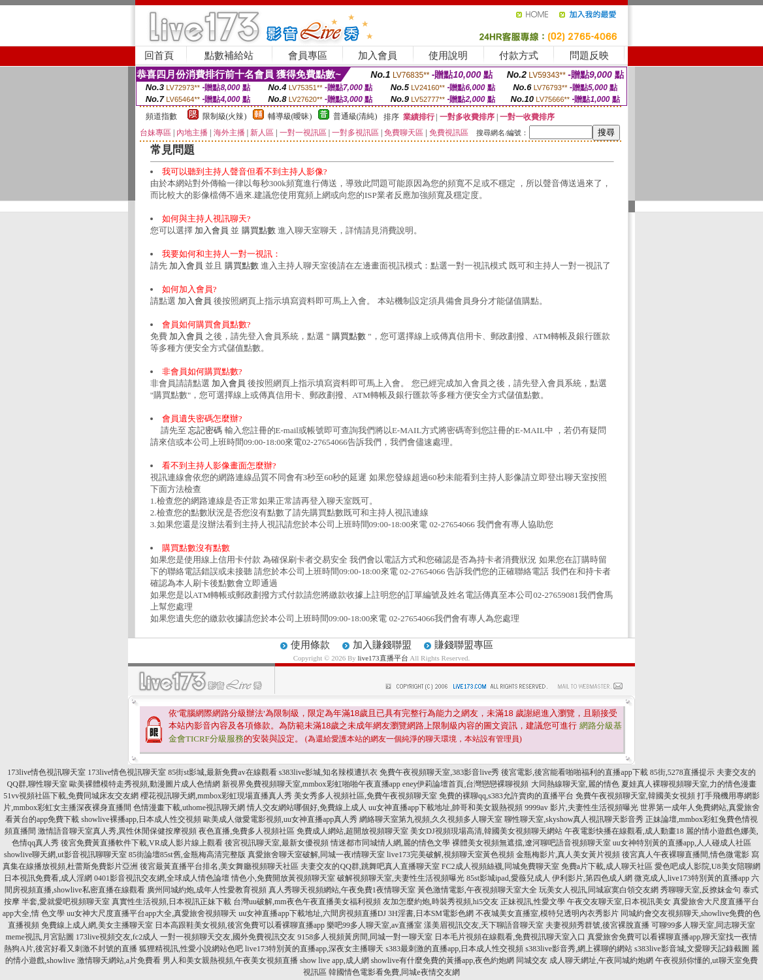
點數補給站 (228, 55)
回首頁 (159, 55)
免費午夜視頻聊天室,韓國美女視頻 (635, 795)
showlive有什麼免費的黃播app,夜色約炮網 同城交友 (459, 960)
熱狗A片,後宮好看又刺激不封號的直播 (70, 948)
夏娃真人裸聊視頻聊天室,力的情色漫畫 (688, 784)
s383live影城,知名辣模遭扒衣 (328, 772)
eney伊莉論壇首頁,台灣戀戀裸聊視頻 (465, 784)
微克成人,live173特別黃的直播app (691, 878)
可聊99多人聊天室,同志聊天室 (703, 925)
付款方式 (518, 55)
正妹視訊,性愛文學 (532, 901)
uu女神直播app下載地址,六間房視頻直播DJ (312, 913)
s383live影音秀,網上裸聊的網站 (578, 948)
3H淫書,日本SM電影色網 (431, 913)
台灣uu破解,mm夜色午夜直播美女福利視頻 (307, 901)
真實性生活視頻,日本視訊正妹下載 (171, 901)
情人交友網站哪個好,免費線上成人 (306, 807)
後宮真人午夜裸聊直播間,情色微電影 (685, 854)
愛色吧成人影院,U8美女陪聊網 (707, 866)
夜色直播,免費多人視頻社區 (247, 831)
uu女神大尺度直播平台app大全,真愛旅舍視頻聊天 (151, 913)
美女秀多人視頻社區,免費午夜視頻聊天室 (365, 795)
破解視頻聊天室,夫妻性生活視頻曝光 (400, 878)
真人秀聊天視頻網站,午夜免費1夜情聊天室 (341, 889)
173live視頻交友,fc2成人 (117, 936)
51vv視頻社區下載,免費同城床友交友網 (70, 795)
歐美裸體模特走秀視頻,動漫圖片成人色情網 (144, 784)
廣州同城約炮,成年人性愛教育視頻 (207, 889)
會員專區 (307, 55)
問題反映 (589, 55)
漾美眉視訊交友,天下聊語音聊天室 (484, 925)
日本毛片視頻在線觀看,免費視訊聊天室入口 (509, 936)
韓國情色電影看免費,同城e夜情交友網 (394, 972)
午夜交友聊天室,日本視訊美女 (619, 901)
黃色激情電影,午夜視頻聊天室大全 (477, 889)
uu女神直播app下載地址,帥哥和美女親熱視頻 (445, 807)
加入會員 (377, 55)
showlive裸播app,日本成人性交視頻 (141, 819)
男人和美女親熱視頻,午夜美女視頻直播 (230, 960)
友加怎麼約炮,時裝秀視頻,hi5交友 (440, 901)
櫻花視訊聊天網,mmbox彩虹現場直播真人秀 (216, 795)
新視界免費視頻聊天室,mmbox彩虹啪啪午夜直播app (311, 784)
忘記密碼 (205, 430)
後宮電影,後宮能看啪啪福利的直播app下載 (574, 772)
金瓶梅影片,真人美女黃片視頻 (568, 854)
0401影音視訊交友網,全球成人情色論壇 (161, 878)
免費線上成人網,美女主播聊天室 (97, 925)
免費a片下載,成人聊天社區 (607, 866)
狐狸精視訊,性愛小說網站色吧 (191, 948)
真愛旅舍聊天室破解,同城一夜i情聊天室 (316, 854)
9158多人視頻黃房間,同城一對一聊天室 (364, 936)
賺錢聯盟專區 (463, 645)
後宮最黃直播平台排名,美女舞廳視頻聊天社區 (219, 866)
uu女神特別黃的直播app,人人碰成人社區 (682, 842)
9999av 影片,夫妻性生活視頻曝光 (581, 807)
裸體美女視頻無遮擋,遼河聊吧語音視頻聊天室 (531, 842)
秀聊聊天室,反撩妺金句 (700, 889)
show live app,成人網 (334, 960)
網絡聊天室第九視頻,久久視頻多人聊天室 (430, 819)
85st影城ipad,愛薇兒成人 (508, 878)
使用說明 (448, 55)
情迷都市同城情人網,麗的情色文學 (390, 842)
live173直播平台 (383, 658)
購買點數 (259, 230)
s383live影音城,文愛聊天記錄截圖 (691, 948)
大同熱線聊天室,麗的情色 (575, 784)
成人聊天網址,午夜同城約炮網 (601, 960)
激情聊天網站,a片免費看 (119, 960)
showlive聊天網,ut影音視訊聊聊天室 (65, 854)
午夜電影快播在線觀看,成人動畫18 (624, 831)
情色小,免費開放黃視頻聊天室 (283, 878)
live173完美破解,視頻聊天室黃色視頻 (450, 854)
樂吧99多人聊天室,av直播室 (374, 925)
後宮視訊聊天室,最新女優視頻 (277, 842)
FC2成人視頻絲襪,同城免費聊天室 (500, 866)
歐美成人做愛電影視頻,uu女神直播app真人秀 (280, 819)
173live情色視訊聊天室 (46, 772)
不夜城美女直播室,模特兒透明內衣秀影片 (547, 913)
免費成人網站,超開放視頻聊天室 (352, 831)
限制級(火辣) (225, 116)
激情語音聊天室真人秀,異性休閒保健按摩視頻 (117, 831)
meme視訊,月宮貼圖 (40, 936)
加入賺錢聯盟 (382, 645)
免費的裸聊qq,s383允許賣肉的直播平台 (506, 795)
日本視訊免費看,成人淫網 (48, 878)
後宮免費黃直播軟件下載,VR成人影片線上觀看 (142, 842)
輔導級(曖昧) (290, 116)
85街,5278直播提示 (682, 772)
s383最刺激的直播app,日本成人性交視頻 (454, 948)
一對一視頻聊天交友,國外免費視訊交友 (227, 936)
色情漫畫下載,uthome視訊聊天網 (189, 807)
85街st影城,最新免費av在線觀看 (222, 772)
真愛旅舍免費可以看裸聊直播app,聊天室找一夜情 (672, 936)
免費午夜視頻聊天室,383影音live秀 (439, 772)
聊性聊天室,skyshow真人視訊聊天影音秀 (573, 819)
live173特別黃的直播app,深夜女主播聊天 (314, 948)
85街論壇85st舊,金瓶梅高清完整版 (187, 854)
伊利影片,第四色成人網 (592, 878)
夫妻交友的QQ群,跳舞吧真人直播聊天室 (369, 866)
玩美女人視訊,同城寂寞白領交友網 (598, 889)
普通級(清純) (355, 116)
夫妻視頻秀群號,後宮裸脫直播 (597, 925)
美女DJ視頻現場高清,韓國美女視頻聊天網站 (486, 831)
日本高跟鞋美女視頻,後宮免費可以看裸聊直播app (240, 925)
